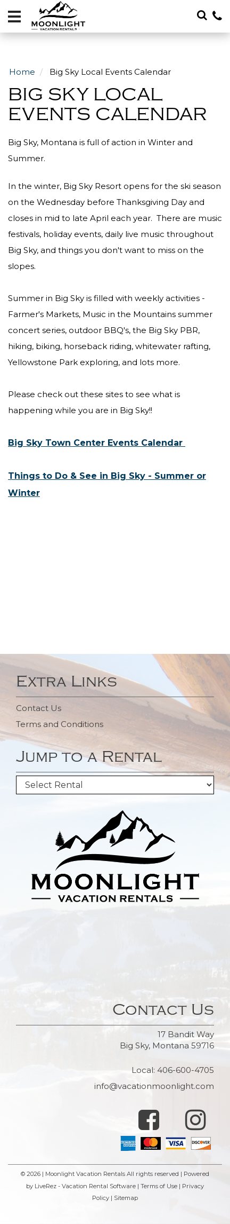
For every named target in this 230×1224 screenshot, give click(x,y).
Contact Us (38, 708)
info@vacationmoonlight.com (154, 1086)
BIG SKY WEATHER (115, 942)
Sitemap (126, 1198)
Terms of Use (159, 1186)
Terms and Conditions (59, 724)
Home (22, 72)
